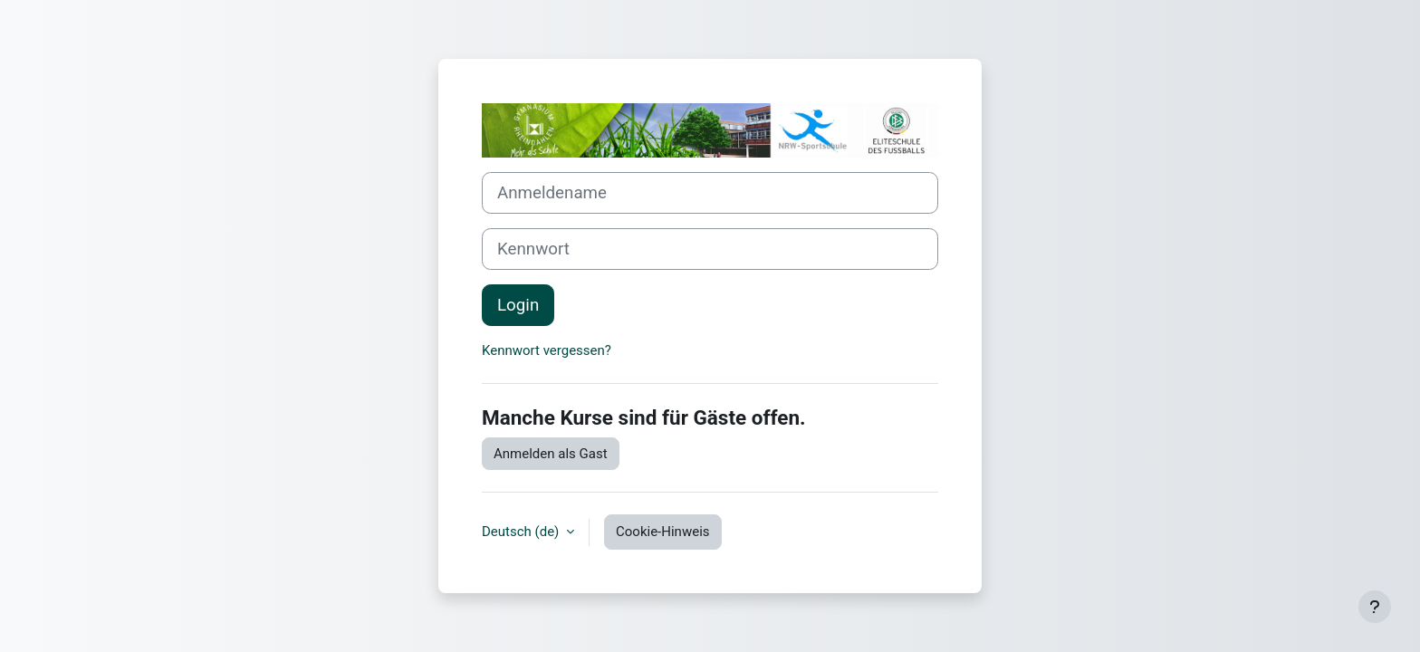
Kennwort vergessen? (546, 350)
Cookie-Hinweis (662, 531)
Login (518, 305)
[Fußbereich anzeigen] (1374, 606)
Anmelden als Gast (551, 454)
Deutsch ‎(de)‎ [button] (522, 531)
